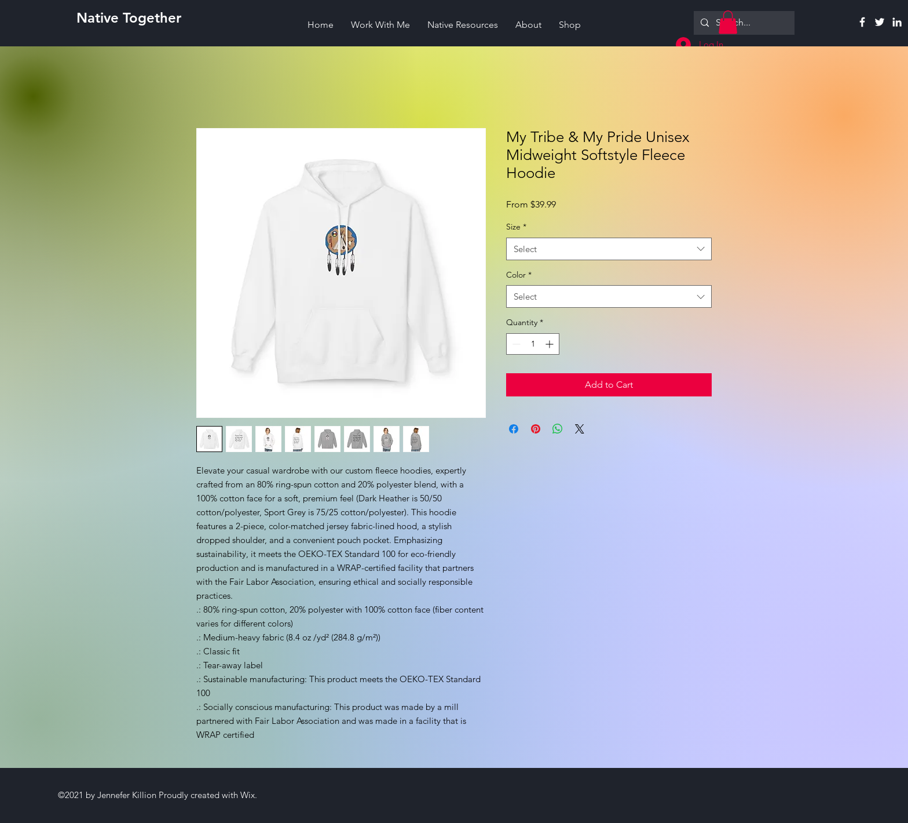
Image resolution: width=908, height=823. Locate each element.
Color (519, 275)
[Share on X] (580, 429)
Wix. (248, 794)
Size (516, 226)
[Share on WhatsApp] (558, 429)
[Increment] (550, 344)
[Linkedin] (897, 22)
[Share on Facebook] (514, 429)
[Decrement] (515, 344)
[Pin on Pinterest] (536, 429)
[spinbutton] (532, 344)
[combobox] (609, 249)
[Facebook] (862, 22)
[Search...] (743, 23)
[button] (728, 22)
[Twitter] (879, 22)
